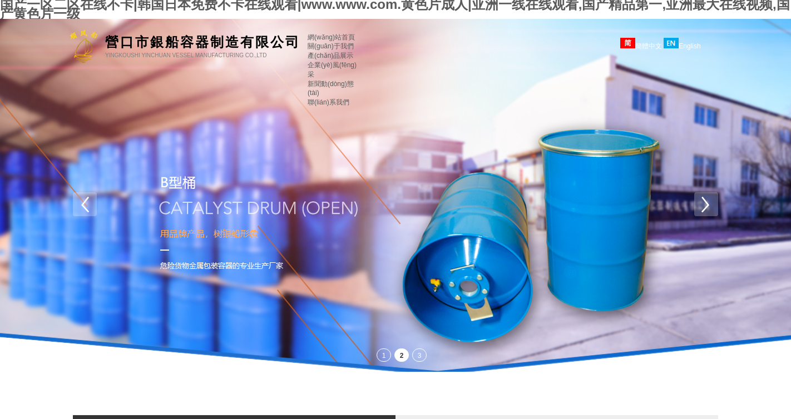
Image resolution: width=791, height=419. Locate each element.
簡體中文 (641, 46)
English (682, 46)
